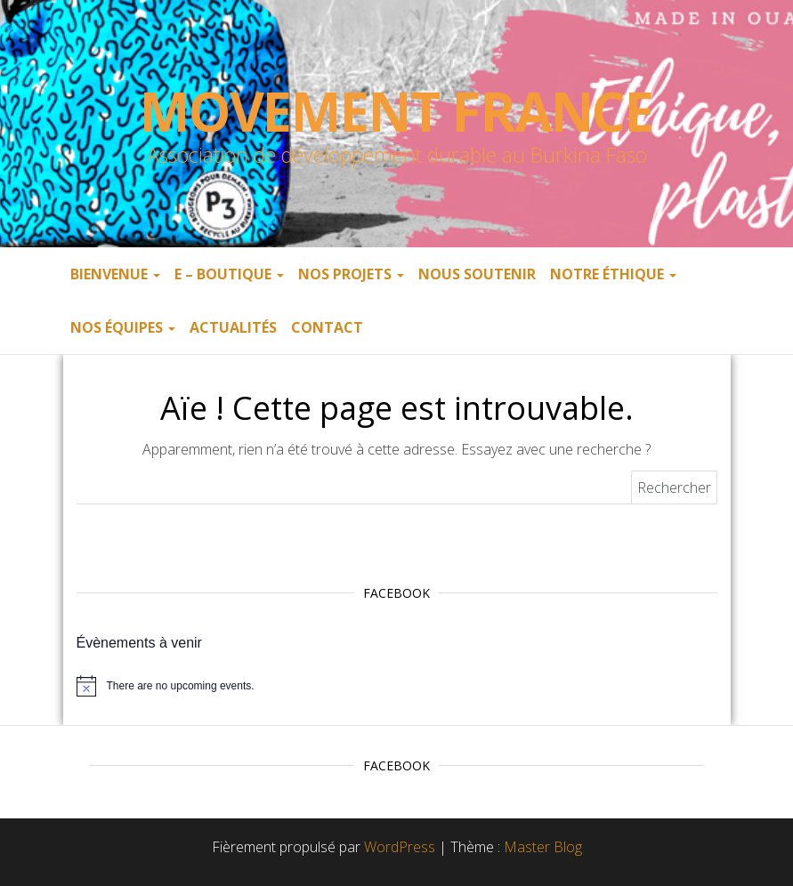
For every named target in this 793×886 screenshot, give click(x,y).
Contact (327, 327)
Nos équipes (122, 327)
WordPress (399, 847)
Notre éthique (613, 274)
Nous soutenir (477, 274)
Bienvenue (115, 274)
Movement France (396, 111)
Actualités (233, 327)
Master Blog (543, 847)
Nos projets (351, 274)
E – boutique (229, 274)
